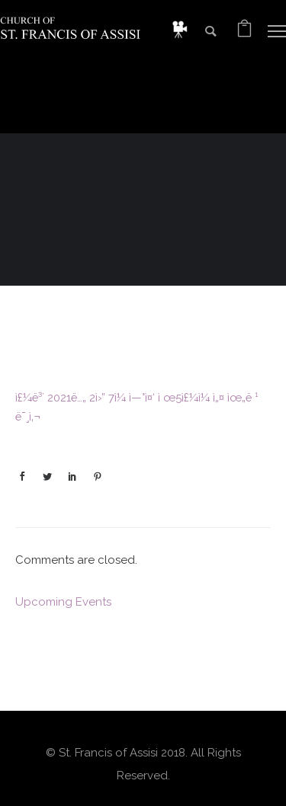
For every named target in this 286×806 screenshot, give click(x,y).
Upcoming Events (63, 602)
